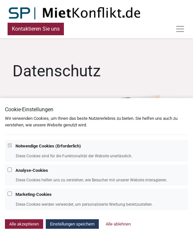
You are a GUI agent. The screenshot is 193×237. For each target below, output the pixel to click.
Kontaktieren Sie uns (36, 29)
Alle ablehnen (118, 228)
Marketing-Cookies (33, 199)
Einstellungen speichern (72, 228)
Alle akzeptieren (24, 228)
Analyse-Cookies (31, 174)
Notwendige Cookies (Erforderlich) (48, 150)
